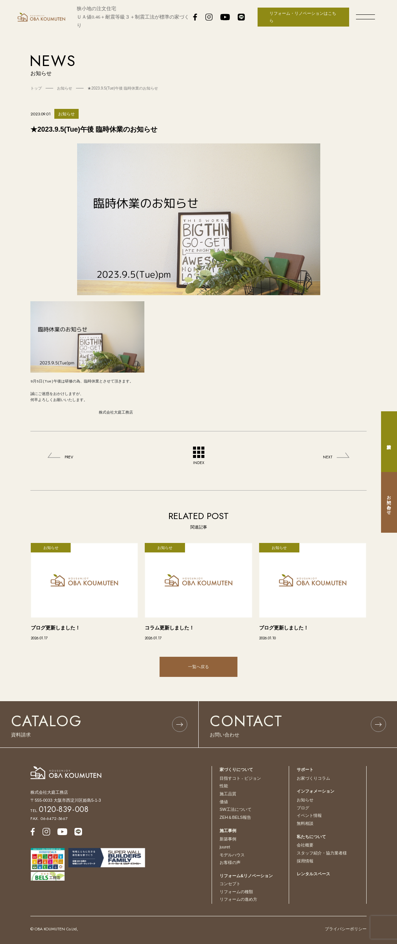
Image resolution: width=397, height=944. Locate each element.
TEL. (59, 810)
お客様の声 (230, 862)
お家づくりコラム (313, 778)
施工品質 (228, 793)
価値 (224, 801)
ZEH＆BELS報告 (235, 817)
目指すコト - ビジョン (240, 778)
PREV (69, 457)
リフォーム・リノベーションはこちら (302, 17)
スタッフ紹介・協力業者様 (322, 853)
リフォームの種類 (236, 891)
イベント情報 (309, 815)
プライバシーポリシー (346, 929)
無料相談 (305, 823)
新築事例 (228, 839)
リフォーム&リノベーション (246, 875)
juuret (225, 847)
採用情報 (305, 861)
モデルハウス (232, 855)
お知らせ (305, 800)
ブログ (303, 808)
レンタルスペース (313, 874)
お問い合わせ (389, 502)
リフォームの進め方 (238, 899)
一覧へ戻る (198, 666)
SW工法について (235, 809)
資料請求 (389, 441)
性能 (224, 786)
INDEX (198, 456)
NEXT (327, 457)
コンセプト (230, 883)
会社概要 (305, 845)
